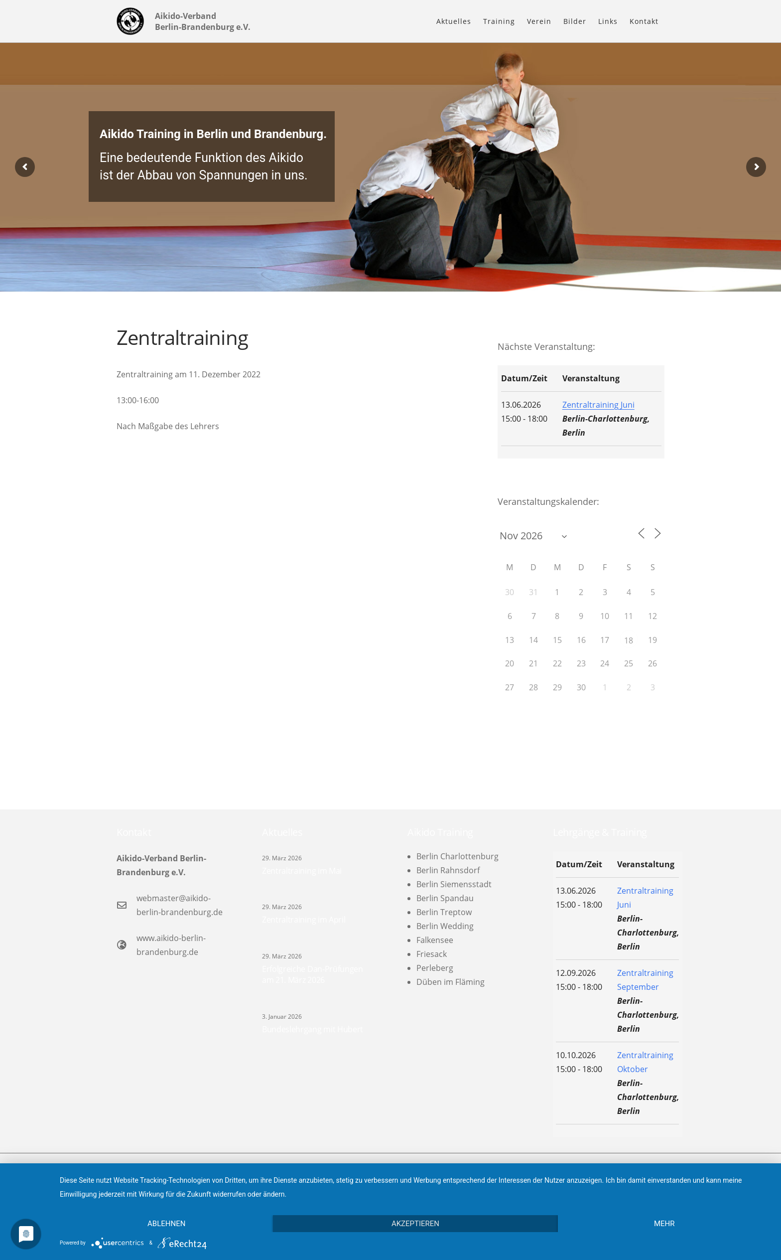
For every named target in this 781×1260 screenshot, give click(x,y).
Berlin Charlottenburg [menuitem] (457, 856)
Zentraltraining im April (303, 919)
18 (628, 640)
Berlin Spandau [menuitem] (445, 898)
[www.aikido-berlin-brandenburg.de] (126, 944)
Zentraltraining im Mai (302, 870)
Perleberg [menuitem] (434, 967)
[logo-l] (130, 21)
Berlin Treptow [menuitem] (444, 912)
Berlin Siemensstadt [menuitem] (454, 884)
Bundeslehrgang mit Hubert (312, 1029)
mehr (664, 1223)
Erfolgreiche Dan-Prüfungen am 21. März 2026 (312, 974)
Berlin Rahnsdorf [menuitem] (448, 870)
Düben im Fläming (450, 981)
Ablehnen (166, 1223)
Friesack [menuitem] (431, 953)
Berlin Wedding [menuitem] (445, 926)
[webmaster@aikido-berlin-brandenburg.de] (126, 905)
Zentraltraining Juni (598, 404)
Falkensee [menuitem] (434, 940)
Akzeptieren (415, 1223)
